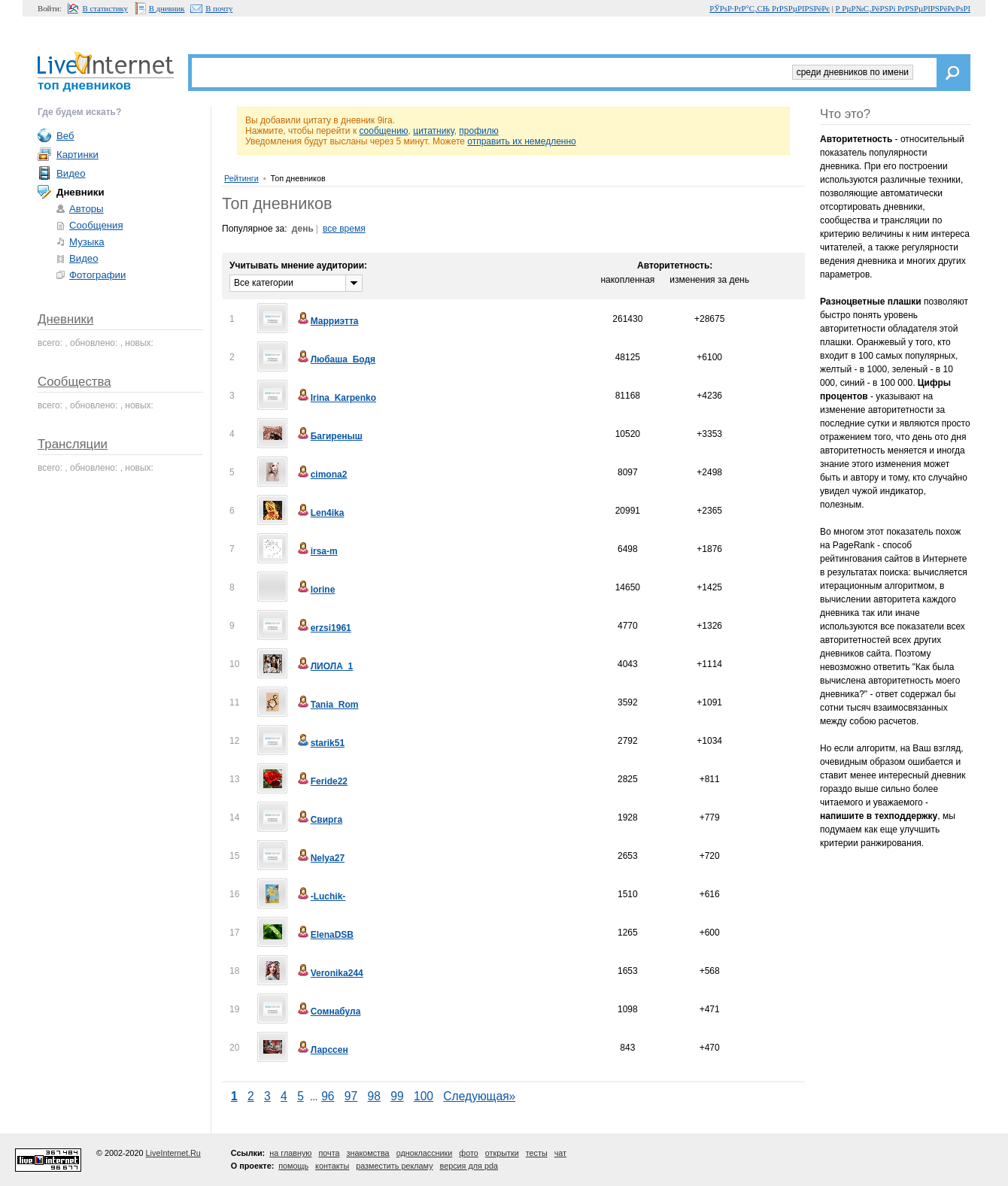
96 (327, 1096)
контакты (332, 1165)
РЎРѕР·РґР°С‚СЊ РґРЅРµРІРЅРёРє (769, 8)
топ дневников (84, 85)
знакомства (367, 1152)
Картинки (77, 154)
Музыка (87, 241)
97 (351, 1096)
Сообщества (74, 382)
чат (560, 1152)
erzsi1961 (323, 628)
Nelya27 (320, 858)
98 (374, 1096)
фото (468, 1152)
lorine (315, 589)
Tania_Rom (327, 704)
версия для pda (469, 1165)
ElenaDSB (325, 935)
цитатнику (433, 131)
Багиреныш (329, 436)
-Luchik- (321, 896)
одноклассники (424, 1152)
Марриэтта (327, 321)
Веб (65, 135)
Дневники (65, 319)
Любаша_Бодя (335, 359)
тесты (537, 1152)
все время (344, 228)
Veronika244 (329, 973)
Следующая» (479, 1096)
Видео (71, 173)
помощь (293, 1165)
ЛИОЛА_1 (325, 666)
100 (423, 1096)
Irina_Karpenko (336, 398)
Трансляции (73, 444)
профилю (478, 131)
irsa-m (317, 551)
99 (396, 1096)
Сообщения (96, 225)
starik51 (320, 743)
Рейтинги (241, 178)
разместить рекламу (394, 1165)
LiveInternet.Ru (173, 1152)
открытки (502, 1152)
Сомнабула (328, 1011)
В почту (218, 8)
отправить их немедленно (521, 141)
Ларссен (322, 1050)
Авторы (86, 208)
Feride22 (322, 781)
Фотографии (97, 275)
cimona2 (322, 474)
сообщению (383, 131)
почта (328, 1152)
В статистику (105, 8)
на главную (290, 1152)
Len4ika (320, 513)
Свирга (319, 819)
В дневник (167, 8)
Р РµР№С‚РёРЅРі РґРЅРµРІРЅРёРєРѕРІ (903, 8)
